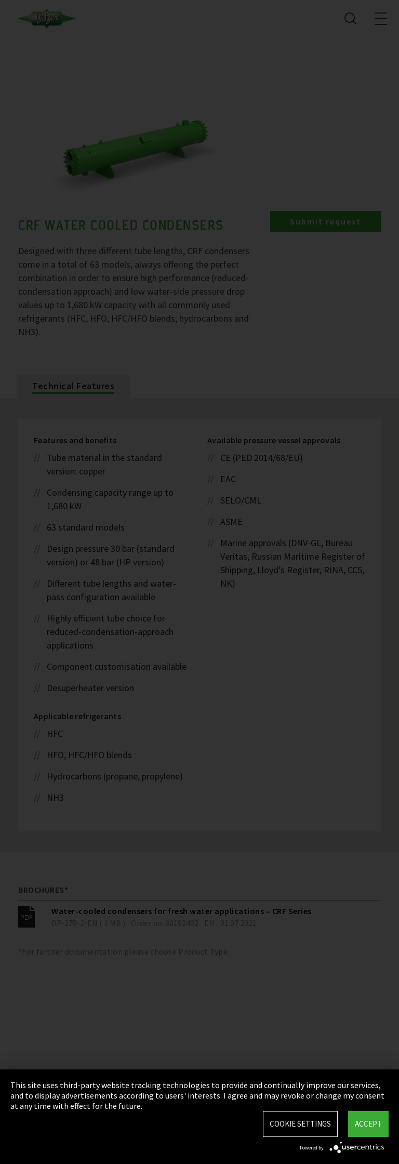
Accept (368, 1124)
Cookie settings (300, 1124)
